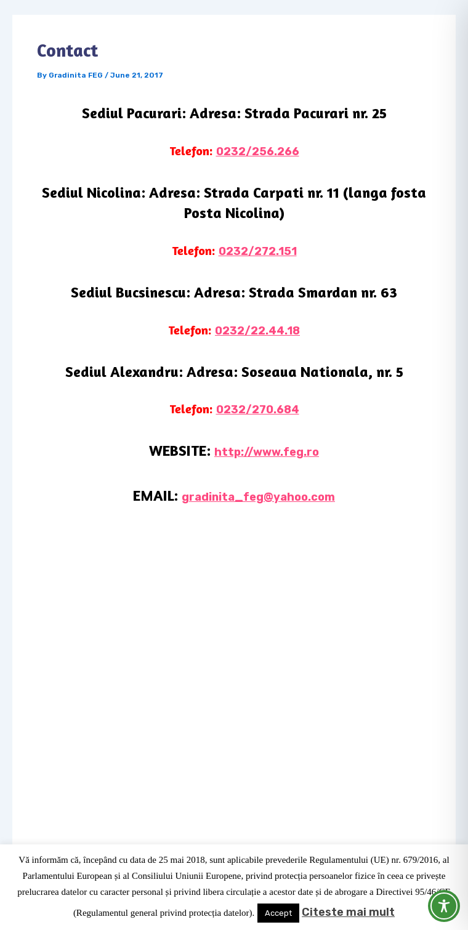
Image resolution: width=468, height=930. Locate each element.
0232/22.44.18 (257, 331)
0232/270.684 (257, 409)
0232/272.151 (258, 251)
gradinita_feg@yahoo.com (258, 497)
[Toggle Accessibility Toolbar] (444, 906)
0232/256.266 (257, 151)
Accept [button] (278, 913)
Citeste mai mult (348, 912)
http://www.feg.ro (266, 452)
